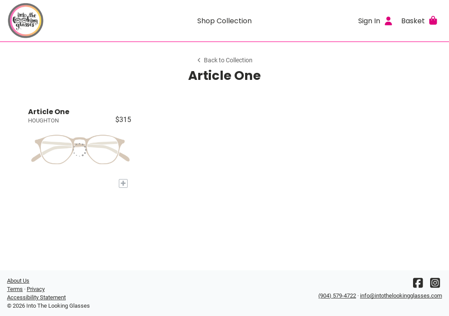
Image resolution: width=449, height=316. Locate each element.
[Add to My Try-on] (123, 183)
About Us (18, 280)
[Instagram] (435, 285)
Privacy (36, 289)
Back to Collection (224, 60)
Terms (15, 289)
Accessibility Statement (36, 297)
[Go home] (61, 20)
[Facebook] (418, 285)
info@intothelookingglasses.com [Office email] (401, 295)
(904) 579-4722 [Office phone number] (337, 295)
